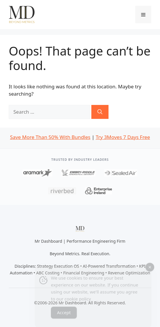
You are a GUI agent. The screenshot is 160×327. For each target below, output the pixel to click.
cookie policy (78, 301)
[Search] (100, 112)
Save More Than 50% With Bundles (50, 137)
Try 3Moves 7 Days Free (123, 137)
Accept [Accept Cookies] (64, 315)
